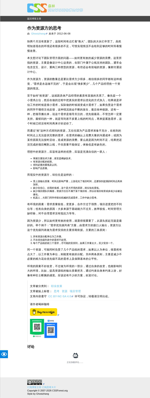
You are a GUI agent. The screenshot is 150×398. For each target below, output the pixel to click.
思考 (56, 291)
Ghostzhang (38, 33)
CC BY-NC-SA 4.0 (59, 296)
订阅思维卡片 (49, 387)
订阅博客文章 (34, 387)
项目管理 (75, 291)
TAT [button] (4, 354)
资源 (64, 291)
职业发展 (56, 286)
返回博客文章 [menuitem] (34, 18)
